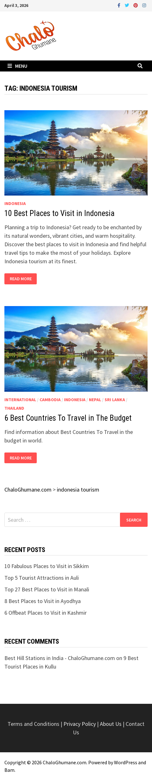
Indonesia (15, 203)
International (20, 399)
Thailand (14, 408)
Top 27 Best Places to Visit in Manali (46, 589)
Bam (9, 770)
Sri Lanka (115, 399)
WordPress (125, 762)
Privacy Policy (80, 723)
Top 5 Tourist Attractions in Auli (41, 577)
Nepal (95, 399)
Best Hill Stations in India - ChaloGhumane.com (59, 658)
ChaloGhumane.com (64, 762)
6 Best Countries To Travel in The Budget (68, 418)
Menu (17, 66)
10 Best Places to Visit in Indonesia (59, 213)
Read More (20, 278)
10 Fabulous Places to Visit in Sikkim (46, 566)
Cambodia (50, 399)
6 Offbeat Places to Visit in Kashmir (45, 612)
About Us (111, 723)
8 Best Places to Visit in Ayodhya (42, 601)
